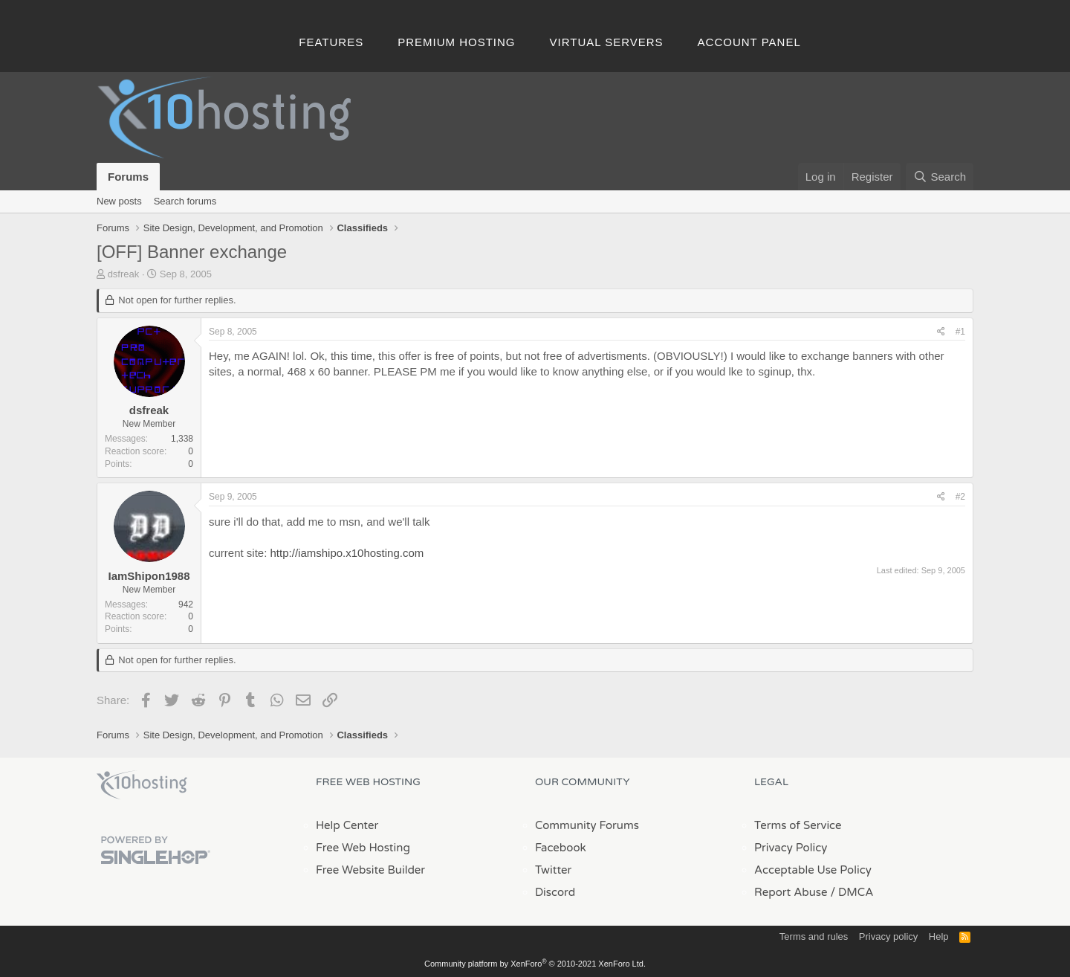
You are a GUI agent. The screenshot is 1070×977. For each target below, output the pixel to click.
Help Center (347, 825)
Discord (555, 892)
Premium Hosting (456, 42)
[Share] (941, 332)
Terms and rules (813, 936)
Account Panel (749, 42)
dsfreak (124, 274)
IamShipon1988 (148, 576)
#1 (960, 331)
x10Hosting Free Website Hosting (142, 785)
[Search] (939, 176)
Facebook (560, 847)
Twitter (553, 870)
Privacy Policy (790, 847)
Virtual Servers (607, 42)
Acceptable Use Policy (813, 870)
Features (331, 42)
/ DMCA (851, 892)
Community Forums (587, 825)
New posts (119, 201)
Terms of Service (798, 825)
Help (939, 936)
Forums (128, 176)
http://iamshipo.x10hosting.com (347, 552)
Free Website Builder (370, 870)
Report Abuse (791, 892)
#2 (960, 496)
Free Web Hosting (363, 847)
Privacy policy (888, 936)
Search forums (185, 201)
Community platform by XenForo (535, 963)
